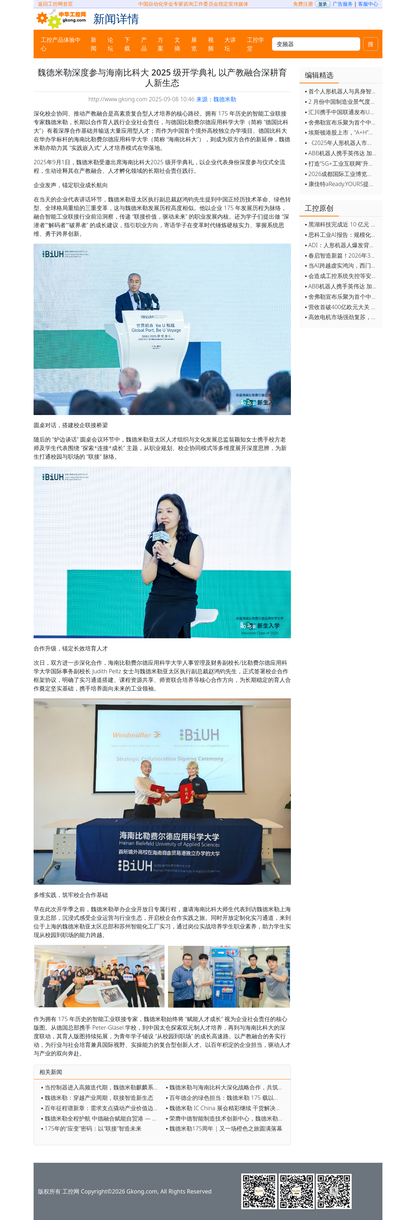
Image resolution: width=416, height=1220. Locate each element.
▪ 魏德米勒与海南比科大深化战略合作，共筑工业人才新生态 (226, 1087)
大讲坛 (230, 44)
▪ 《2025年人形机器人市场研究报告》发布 (342, 143)
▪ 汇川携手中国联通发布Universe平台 (342, 112)
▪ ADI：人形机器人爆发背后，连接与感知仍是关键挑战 (342, 245)
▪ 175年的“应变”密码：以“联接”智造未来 (91, 1128)
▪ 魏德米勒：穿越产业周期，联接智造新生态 (97, 1098)
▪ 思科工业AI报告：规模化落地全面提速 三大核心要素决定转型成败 (342, 235)
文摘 (177, 44)
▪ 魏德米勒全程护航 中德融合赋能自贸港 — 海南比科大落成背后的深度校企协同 (101, 1118)
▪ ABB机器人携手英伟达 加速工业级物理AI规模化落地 (342, 153)
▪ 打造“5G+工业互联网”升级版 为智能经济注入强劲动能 (342, 163)
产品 (144, 44)
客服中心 (368, 3)
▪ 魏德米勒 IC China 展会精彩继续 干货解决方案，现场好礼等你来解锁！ (226, 1108)
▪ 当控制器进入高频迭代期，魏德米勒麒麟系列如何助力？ (101, 1087)
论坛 (110, 44)
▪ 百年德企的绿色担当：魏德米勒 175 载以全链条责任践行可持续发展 (226, 1098)
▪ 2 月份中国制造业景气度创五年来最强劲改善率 (342, 102)
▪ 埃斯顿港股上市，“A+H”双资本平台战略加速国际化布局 (342, 132)
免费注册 (303, 3)
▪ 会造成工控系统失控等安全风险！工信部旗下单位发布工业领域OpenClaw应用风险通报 (342, 276)
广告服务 (343, 3)
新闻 (93, 44)
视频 (211, 44)
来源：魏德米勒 (216, 99)
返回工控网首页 (55, 3)
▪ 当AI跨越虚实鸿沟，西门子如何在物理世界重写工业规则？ (342, 265)
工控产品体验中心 (61, 44)
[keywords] (316, 44)
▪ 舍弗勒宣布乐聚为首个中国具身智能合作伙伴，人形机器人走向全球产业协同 (342, 122)
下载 (127, 44)
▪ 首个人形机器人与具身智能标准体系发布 (342, 91)
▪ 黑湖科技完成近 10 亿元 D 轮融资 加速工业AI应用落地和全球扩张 (342, 224)
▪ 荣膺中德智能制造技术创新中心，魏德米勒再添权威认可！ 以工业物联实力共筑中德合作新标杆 (226, 1118)
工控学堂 (255, 44)
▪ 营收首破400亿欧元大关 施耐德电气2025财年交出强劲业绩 (342, 307)
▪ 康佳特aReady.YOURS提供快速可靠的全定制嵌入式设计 (342, 184)
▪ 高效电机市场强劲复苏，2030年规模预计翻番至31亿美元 (342, 317)
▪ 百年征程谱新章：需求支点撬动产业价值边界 (100, 1108)
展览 (194, 44)
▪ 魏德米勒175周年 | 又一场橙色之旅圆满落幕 (224, 1128)
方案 (160, 44)
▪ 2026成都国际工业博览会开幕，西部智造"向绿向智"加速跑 (342, 174)
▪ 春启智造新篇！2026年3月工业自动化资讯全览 (342, 255)
